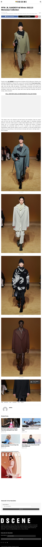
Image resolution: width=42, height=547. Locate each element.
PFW (19, 402)
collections (6, 402)
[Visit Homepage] (21, 2)
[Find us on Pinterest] (7, 543)
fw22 (10, 402)
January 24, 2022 (4, 12)
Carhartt (4, 442)
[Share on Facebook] (9, 17)
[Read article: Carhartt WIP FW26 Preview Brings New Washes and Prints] (10, 439)
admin (10, 407)
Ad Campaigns (5, 426)
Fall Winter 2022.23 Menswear (7, 13)
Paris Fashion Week (30, 13)
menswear (14, 402)
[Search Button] (40, 2)
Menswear (24, 13)
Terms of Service (25, 529)
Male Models (20, 13)
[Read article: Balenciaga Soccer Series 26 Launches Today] (31, 423)
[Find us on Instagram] (5, 543)
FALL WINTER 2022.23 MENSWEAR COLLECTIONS (21, 94)
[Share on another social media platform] (39, 17)
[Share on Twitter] (26, 17)
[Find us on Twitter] (3, 543)
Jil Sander (15, 13)
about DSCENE (14, 529)
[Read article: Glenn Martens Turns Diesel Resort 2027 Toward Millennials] (31, 439)
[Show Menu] (1, 2)
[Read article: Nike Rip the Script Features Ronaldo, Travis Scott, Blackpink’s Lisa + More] (10, 423)
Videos (36, 13)
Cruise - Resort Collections (28, 442)
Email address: (6, 504)
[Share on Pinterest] (36, 17)
